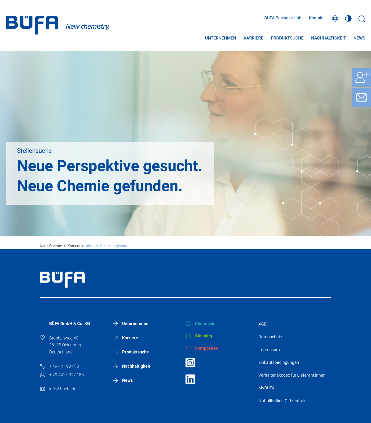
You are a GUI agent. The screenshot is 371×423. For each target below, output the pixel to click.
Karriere (253, 39)
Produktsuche (287, 39)
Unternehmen (220, 39)
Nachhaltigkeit (328, 39)
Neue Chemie (51, 246)
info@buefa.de (62, 388)
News (359, 39)
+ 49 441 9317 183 (66, 374)
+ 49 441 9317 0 (64, 366)
